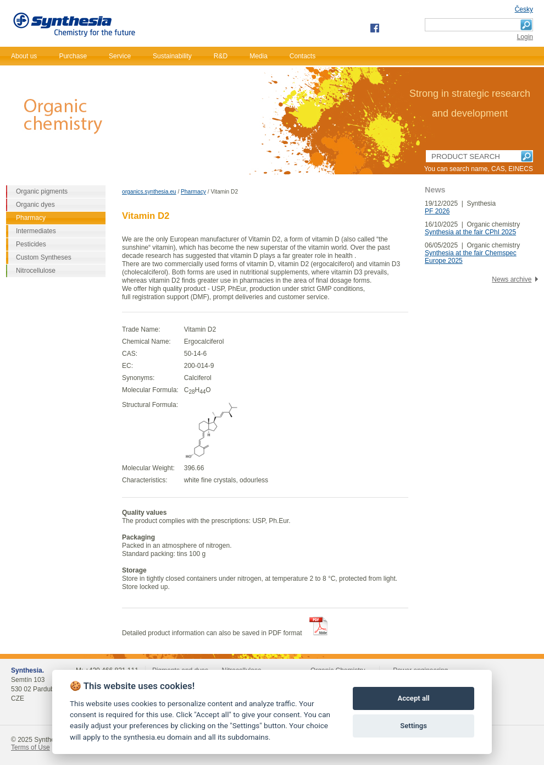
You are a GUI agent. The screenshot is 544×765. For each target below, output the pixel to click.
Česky (524, 9)
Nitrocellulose (35, 270)
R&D (220, 56)
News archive (511, 279)
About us (24, 56)
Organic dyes (35, 204)
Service (120, 56)
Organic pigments (42, 191)
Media (258, 56)
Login (525, 37)
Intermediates (36, 231)
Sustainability (172, 56)
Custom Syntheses (43, 257)
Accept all (413, 698)
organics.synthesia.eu (149, 192)
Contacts (302, 56)
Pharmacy (193, 192)
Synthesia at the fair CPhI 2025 (470, 232)
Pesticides (31, 244)
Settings (413, 726)
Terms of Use (30, 747)
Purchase (73, 56)
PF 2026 (437, 211)
